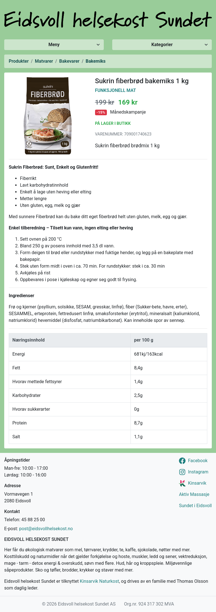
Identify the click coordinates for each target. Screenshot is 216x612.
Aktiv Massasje (194, 494)
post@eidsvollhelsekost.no (46, 528)
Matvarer (44, 61)
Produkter (19, 61)
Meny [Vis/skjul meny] (54, 44)
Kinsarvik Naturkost (99, 581)
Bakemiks (96, 61)
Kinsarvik (197, 483)
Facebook (197, 460)
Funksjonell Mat (115, 90)
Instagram (198, 472)
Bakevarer (69, 61)
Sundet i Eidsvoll (195, 505)
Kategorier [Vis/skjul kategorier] (162, 44)
